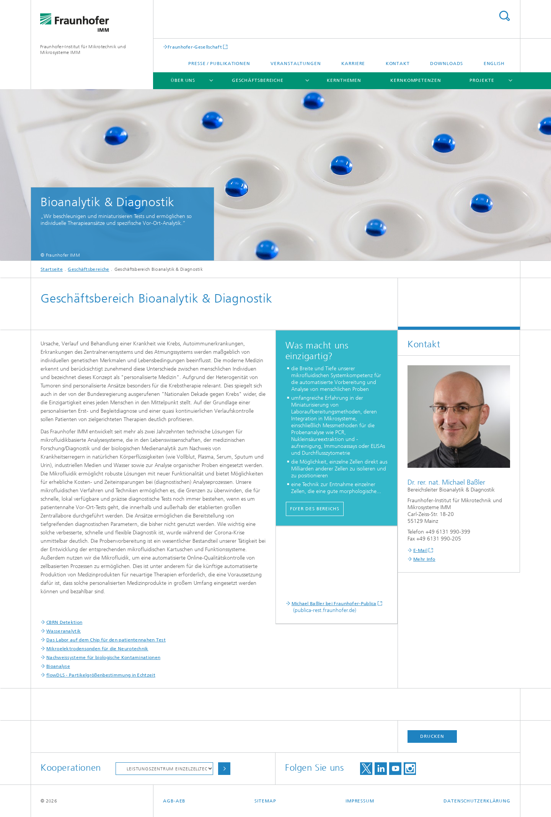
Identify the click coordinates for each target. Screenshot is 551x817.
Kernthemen (344, 80)
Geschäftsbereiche (258, 80)
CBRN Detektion (64, 622)
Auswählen (224, 768)
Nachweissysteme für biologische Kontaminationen (103, 657)
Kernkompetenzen (415, 80)
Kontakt (398, 63)
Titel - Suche (504, 16)
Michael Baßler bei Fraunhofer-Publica (334, 603)
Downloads (446, 63)
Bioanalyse (58, 666)
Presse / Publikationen (219, 63)
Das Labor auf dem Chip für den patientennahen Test (106, 640)
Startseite (52, 269)
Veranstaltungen (296, 63)
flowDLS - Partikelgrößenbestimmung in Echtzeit (100, 675)
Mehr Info (424, 559)
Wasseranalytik (63, 631)
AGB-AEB (174, 801)
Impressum (360, 801)
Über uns (183, 80)
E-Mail (420, 550)
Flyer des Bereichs (314, 508)
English (494, 63)
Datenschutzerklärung (476, 801)
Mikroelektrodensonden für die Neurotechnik (97, 648)
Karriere (353, 63)
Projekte (481, 80)
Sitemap (265, 801)
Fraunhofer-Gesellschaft (195, 46)
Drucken (432, 736)
